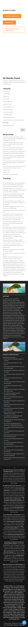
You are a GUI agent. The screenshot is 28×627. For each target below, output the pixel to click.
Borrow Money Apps (10, 300)
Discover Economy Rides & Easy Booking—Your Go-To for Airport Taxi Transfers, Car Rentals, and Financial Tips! (14, 202)
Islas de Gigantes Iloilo (19, 589)
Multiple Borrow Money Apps (15, 305)
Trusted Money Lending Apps (13, 310)
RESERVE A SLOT (9, 22)
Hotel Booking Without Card (14, 604)
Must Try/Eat (6, 99)
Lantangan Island (12, 614)
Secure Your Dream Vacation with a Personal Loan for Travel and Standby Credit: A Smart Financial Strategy (13, 144)
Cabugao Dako (6, 615)
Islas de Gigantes (15, 587)
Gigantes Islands (8, 594)
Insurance (18, 514)
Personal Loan (6, 299)
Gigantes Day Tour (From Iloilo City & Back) (12, 120)
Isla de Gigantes (12, 611)
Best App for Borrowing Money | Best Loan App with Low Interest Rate (14, 317)
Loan (11, 299)
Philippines (20, 592)
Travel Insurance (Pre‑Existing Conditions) (14, 597)
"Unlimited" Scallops (8, 114)
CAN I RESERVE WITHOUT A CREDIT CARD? (12, 29)
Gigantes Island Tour (14, 260)
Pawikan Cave (6, 172)
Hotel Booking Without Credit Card (13, 267)
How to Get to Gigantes (8, 112)
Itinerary (5, 611)
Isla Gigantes (6, 260)
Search (22, 130)
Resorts (22, 609)
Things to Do (6, 96)
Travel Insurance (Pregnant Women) (12, 599)
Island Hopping (20, 586)
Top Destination (7, 91)
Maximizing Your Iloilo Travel (9, 117)
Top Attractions (7, 93)
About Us (16, 625)
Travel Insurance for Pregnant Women (16, 534)
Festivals (10, 609)
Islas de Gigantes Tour (8, 591)
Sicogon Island (20, 614)
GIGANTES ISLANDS (8, 586)
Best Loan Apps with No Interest (13, 264)
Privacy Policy (9, 625)
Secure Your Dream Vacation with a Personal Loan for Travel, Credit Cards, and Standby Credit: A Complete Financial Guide (14, 138)
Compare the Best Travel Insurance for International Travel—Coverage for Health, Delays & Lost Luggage (12, 236)
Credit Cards (18, 485)
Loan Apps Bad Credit (14, 302)
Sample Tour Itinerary (8, 109)
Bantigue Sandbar (12, 607)
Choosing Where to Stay (8, 107)
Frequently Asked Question (9, 125)
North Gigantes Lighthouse (13, 617)
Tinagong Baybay (15, 615)
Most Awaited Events (8, 101)
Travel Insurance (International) (16, 596)
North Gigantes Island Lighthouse (10, 174)
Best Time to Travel (7, 104)
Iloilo (15, 592)
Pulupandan (9, 612)
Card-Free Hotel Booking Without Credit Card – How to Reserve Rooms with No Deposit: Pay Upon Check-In (13, 223)
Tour (14, 586)
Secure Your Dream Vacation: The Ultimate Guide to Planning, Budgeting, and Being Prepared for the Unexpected (14, 157)
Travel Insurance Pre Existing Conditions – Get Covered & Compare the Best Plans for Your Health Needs (13, 245)
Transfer (12, 262)
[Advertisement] (14, 49)
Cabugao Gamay (21, 607)
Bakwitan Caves (6, 170)
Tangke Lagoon (16, 612)
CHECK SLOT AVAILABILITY (12, 16)
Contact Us (21, 625)
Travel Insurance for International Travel (15, 521)
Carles (11, 592)
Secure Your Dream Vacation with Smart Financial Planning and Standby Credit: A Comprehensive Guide (14, 162)
